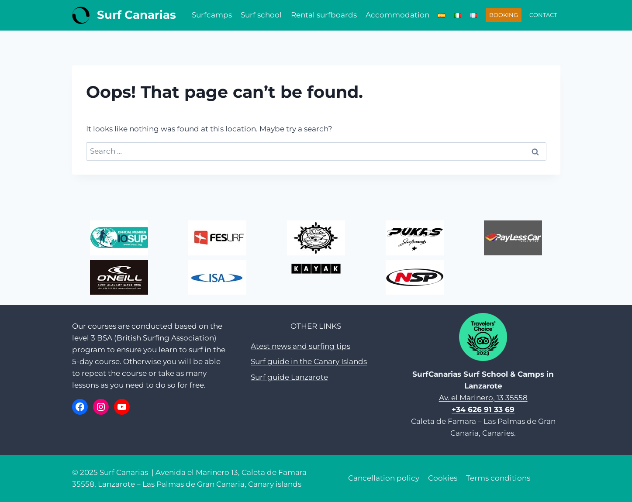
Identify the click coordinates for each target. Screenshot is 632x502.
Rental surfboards (324, 14)
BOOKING (503, 14)
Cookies (442, 478)
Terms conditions (498, 478)
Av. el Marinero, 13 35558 (483, 397)
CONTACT (543, 14)
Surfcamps (212, 14)
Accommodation (397, 14)
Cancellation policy (383, 478)
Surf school (261, 14)
